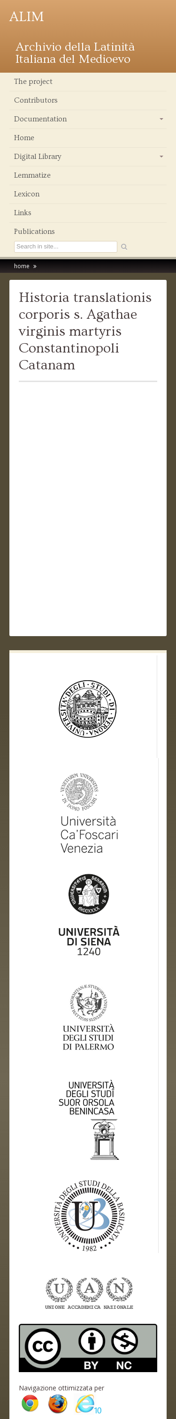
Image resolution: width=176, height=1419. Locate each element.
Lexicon (26, 194)
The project (33, 81)
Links (22, 213)
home (22, 266)
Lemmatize (32, 175)
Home (24, 138)
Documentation (89, 121)
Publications (34, 231)
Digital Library (89, 158)
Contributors (36, 100)
